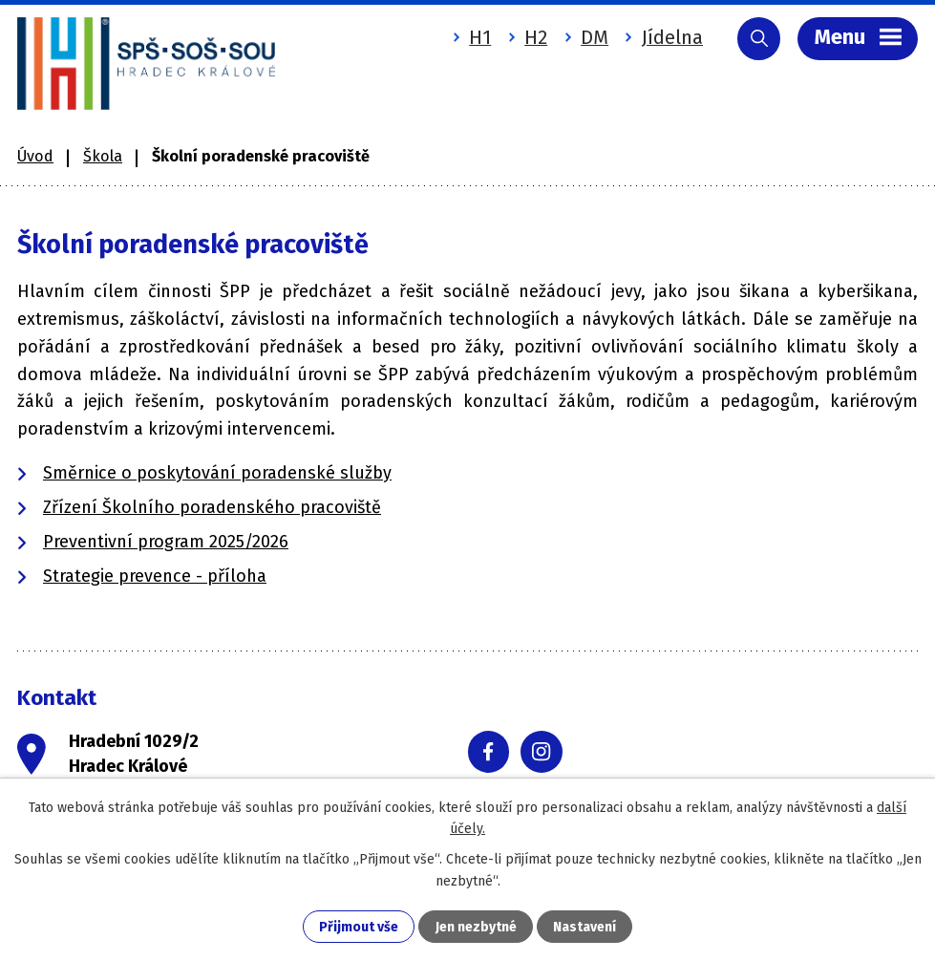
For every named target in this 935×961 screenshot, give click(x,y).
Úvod (35, 156)
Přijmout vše (358, 927)
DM (594, 37)
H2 (535, 37)
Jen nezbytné (476, 927)
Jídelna (672, 37)
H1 (480, 37)
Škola (102, 156)
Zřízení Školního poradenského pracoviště (212, 507)
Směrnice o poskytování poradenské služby (217, 472)
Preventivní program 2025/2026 (165, 541)
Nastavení (584, 927)
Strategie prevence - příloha (154, 576)
